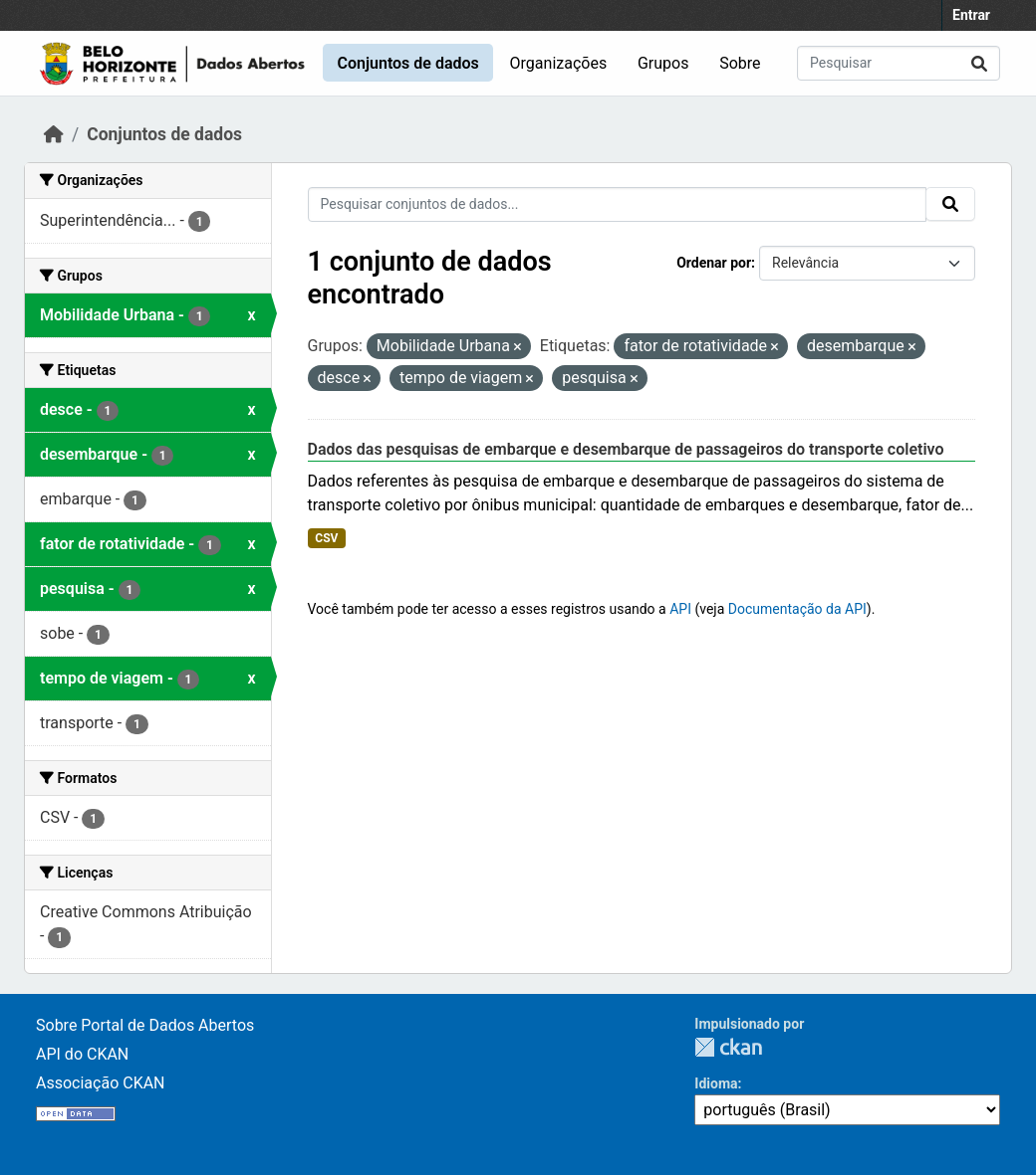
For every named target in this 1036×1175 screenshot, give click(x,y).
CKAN (728, 1047)
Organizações (559, 63)
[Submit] (979, 63)
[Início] (54, 134)
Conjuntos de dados (407, 63)
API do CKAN (82, 1054)
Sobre (739, 63)
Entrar (971, 15)
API (680, 609)
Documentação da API (797, 609)
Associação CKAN (100, 1083)
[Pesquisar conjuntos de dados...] (898, 63)
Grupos (663, 63)
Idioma (715, 1083)
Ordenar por (713, 263)
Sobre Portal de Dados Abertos (145, 1025)
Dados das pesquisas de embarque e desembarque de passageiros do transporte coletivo (626, 449)
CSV (326, 538)
